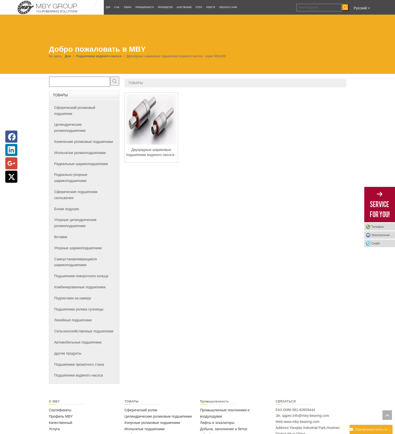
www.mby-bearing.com (301, 422)
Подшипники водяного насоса (78, 375)
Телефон (377, 227)
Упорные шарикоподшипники (78, 248)
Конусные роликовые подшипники (152, 423)
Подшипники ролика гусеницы (78, 309)
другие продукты (67, 353)
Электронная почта (383, 235)
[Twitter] (11, 177)
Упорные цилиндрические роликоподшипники (75, 223)
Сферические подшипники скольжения (75, 195)
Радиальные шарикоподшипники (81, 164)
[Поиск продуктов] (319, 7)
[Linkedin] (11, 150)
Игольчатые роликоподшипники (80, 153)
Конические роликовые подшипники (83, 142)
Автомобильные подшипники (78, 342)
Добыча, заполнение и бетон (223, 429)
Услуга (54, 429)
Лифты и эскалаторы (217, 423)
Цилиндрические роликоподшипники (70, 127)
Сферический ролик (140, 410)
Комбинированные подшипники (80, 287)
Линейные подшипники (73, 320)
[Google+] (11, 163)
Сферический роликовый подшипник (74, 111)
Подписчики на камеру (72, 298)
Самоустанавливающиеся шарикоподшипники (75, 262)
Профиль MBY (61, 416)
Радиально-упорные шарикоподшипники (70, 178)
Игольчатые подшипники (144, 429)
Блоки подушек (66, 209)
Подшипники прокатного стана (79, 364)
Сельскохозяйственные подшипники (83, 331)
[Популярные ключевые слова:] (345, 7)
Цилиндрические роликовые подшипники (158, 416)
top (387, 415)
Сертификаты (60, 410)
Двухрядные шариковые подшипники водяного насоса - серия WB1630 (151, 152)
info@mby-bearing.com (311, 416)
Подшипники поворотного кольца (81, 276)
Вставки (60, 237)
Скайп (375, 243)
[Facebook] (11, 137)
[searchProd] (79, 82)
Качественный (60, 423)
